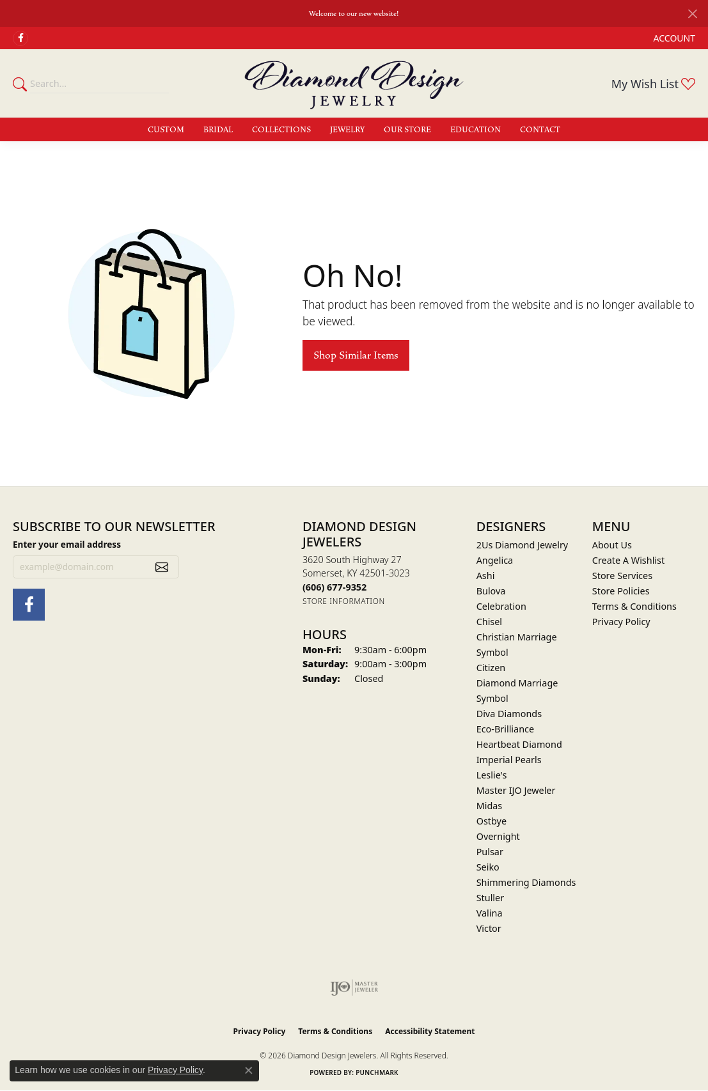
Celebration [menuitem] (501, 606)
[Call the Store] (334, 587)
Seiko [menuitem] (488, 867)
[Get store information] (344, 601)
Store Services (622, 575)
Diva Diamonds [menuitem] (509, 714)
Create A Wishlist (628, 560)
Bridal (218, 130)
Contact (540, 130)
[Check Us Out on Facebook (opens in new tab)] (20, 38)
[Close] (692, 14)
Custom (166, 130)
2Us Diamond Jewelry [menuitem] (522, 545)
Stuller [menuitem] (490, 898)
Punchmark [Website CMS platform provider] (377, 1072)
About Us (612, 545)
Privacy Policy (621, 621)
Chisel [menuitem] (489, 621)
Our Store (407, 130)
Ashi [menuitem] (485, 575)
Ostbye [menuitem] (491, 821)
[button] (673, 38)
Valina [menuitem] (489, 913)
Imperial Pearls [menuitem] (509, 760)
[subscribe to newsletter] (161, 567)
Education (475, 130)
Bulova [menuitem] (491, 591)
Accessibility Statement (430, 1031)
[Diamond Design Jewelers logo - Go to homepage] (354, 83)
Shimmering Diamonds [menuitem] (526, 882)
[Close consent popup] (249, 1070)
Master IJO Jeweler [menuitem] (516, 790)
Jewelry (347, 130)
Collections (281, 130)
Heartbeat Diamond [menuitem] (519, 744)
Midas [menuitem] (489, 806)
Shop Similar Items (355, 355)
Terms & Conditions (634, 606)
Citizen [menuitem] (491, 668)
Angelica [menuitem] (494, 560)
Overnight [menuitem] (498, 836)
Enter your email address (67, 544)
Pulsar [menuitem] (489, 852)
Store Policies (621, 591)
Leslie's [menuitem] (491, 775)
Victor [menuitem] (488, 928)
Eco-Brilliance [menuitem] (505, 729)
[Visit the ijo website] (354, 987)
